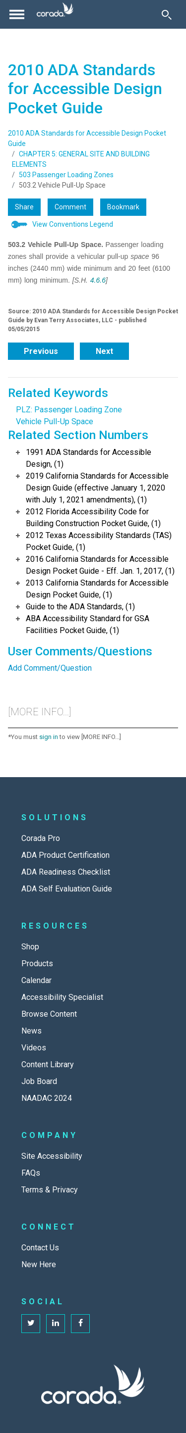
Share (24, 207)
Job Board (39, 1081)
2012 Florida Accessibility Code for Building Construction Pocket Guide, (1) (93, 517)
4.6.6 (98, 280)
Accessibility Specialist (62, 997)
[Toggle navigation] (16, 14)
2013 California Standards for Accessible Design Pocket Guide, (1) (97, 588)
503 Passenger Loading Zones (66, 175)
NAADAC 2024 (46, 1098)
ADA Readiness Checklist (65, 872)
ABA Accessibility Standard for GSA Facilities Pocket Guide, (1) (87, 624)
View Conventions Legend (72, 224)
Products (37, 963)
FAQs (30, 1173)
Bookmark (123, 207)
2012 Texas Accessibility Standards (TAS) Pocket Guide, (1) (99, 541)
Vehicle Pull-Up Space (54, 421)
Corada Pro (40, 838)
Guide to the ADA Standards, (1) (80, 606)
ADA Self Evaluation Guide (66, 888)
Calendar (36, 980)
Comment (70, 207)
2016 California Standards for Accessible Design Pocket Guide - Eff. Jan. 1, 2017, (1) (100, 565)
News (31, 1031)
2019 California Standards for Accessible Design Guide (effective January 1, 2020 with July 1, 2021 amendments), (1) (97, 487)
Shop (30, 946)
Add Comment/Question (50, 668)
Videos (33, 1047)
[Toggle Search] (166, 14)
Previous (41, 351)
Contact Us (40, 1247)
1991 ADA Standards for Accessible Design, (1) (88, 458)
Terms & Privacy (49, 1189)
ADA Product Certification (65, 855)
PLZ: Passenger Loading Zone (69, 409)
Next (104, 351)
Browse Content (49, 1014)
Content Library (47, 1064)
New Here (38, 1264)
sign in (48, 737)
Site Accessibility (51, 1156)
